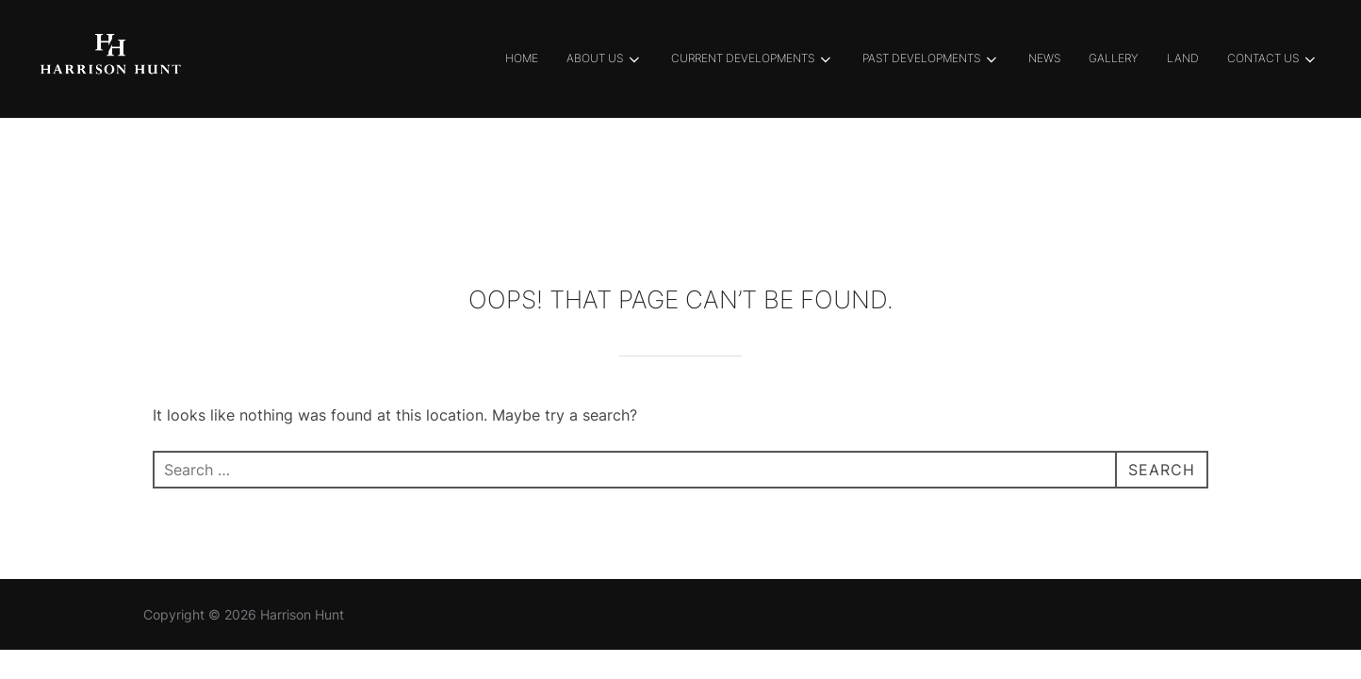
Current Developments (752, 59)
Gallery (1114, 58)
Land (1183, 58)
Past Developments (931, 59)
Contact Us (1273, 59)
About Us (604, 59)
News (1044, 58)
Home (521, 58)
